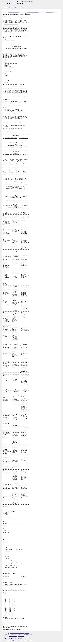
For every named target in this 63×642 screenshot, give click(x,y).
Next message (13, 7)
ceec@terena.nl (22, 13)
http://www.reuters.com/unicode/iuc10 (11, 24)
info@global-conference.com (11, 132)
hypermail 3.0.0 (15, 640)
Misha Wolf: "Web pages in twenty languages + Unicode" (20, 633)
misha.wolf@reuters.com (14, 9)
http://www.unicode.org (8, 25)
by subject (25, 637)
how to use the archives (10, 638)
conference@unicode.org (10, 131)
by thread (21, 637)
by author (29, 637)
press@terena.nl (33, 13)
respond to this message (13, 636)
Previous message (20, 7)
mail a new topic (21, 636)
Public (13, 1)
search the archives (18, 638)
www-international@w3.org (19, 1)
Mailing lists (9, 1)
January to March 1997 (29, 1)
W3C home (4, 1)
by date (17, 637)
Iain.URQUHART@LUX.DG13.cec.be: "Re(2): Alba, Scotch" (21, 634)
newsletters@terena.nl (9, 13)
